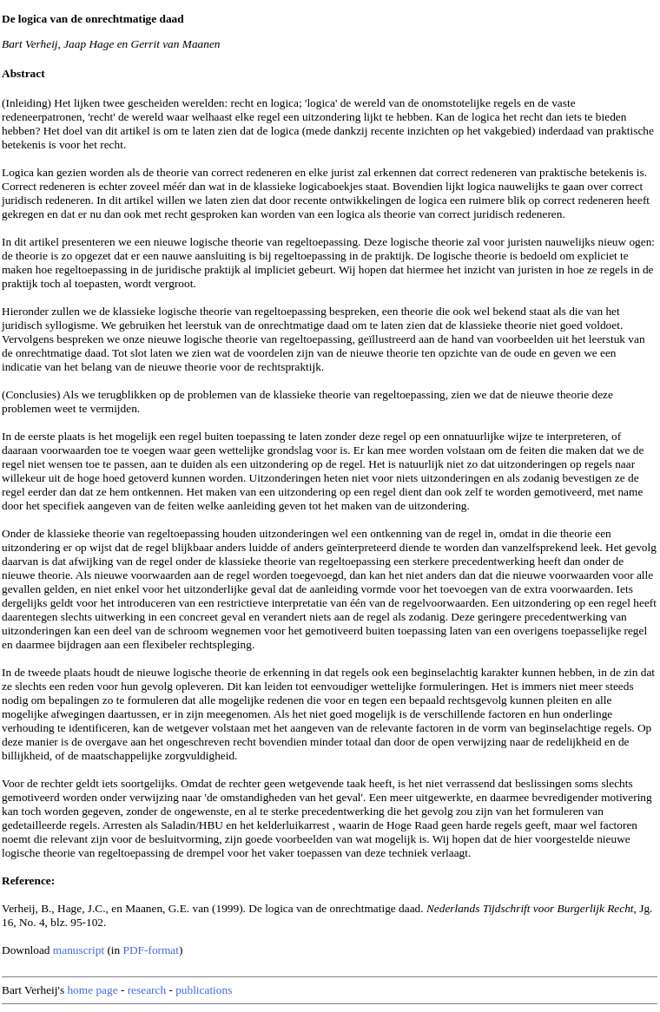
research (147, 989)
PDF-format (151, 949)
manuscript (78, 949)
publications (203, 989)
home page (92, 989)
